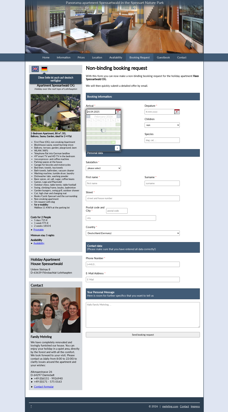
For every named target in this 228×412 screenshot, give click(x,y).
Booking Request (139, 57)
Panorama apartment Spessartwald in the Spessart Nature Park (115, 2)
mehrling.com (170, 406)
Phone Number (95, 258)
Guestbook (163, 57)
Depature (151, 105)
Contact (181, 57)
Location (97, 57)
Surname (150, 177)
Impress (195, 406)
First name (93, 177)
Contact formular (44, 386)
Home (46, 57)
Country (91, 227)
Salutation (92, 162)
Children (149, 119)
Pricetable (38, 229)
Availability (115, 57)
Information (63, 57)
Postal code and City (95, 209)
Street (90, 192)
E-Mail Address (95, 273)
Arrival (90, 105)
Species (149, 134)
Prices (81, 57)
